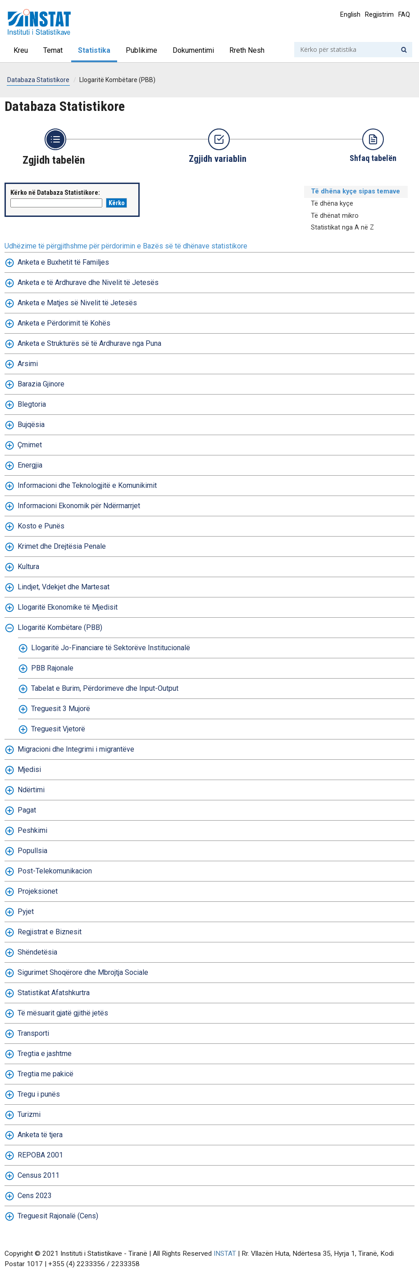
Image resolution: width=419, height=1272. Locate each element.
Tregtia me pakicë (45, 1074)
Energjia (30, 465)
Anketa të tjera (40, 1134)
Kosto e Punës (41, 526)
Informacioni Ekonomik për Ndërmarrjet (79, 505)
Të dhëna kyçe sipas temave (355, 191)
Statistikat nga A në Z (342, 227)
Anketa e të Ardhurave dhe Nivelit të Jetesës (88, 282)
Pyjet (26, 911)
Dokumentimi (193, 50)
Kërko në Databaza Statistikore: (55, 192)
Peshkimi (32, 830)
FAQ (404, 14)
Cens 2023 (35, 1195)
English (350, 14)
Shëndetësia (37, 952)
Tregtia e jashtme (45, 1053)
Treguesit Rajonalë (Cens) (58, 1216)
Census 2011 (38, 1175)
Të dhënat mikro (335, 216)
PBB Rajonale (52, 668)
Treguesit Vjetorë (58, 729)
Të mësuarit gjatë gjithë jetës (63, 1013)
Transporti (33, 1033)
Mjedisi (29, 769)
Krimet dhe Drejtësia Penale (62, 546)
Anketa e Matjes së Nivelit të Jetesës (77, 302)
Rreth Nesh (246, 50)
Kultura (28, 566)
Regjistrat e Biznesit (50, 932)
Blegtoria (32, 404)
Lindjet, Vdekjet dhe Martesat (63, 587)
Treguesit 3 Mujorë (60, 708)
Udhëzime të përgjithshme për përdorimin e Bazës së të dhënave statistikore (126, 246)
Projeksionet (38, 891)
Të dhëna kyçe (332, 203)
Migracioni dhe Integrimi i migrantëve (76, 749)
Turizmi (29, 1114)
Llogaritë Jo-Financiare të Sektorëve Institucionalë (110, 647)
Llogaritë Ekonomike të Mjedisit (68, 607)
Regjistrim (379, 14)
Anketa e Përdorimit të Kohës (64, 323)
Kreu (21, 50)
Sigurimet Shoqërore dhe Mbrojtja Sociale (83, 972)
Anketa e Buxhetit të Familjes (63, 262)
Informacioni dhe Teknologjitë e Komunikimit (87, 485)
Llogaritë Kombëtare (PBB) (117, 79)
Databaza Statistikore (38, 79)
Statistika (94, 50)
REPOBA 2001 (40, 1155)
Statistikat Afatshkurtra (54, 992)
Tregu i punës (39, 1094)
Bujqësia (31, 424)
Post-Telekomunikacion (55, 871)
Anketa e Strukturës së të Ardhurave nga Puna (89, 343)
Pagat (27, 810)
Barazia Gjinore (41, 384)
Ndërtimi (31, 789)
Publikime (141, 50)
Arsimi (28, 363)
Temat (53, 50)
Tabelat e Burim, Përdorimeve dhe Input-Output (104, 688)
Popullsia (32, 850)
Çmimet (30, 445)
